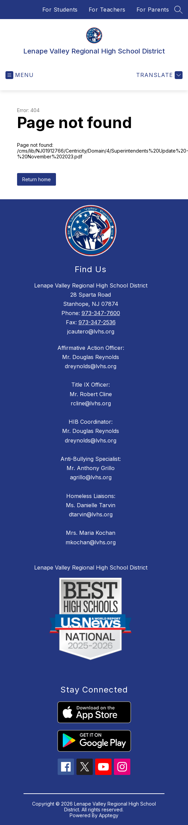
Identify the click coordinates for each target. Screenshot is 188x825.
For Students (60, 9)
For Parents (152, 9)
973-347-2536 (97, 322)
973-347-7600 (101, 313)
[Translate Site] (158, 75)
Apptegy (108, 815)
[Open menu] (19, 75)
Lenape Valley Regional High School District (90, 567)
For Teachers (107, 9)
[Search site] (178, 9)
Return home (36, 179)
